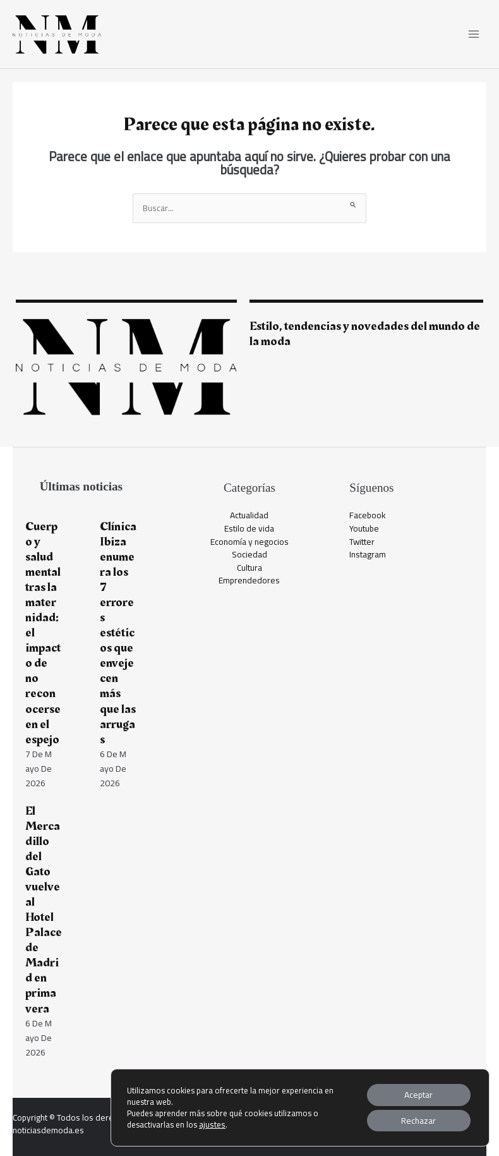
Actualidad (249, 515)
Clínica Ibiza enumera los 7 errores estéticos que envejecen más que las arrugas (118, 633)
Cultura (249, 567)
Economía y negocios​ (249, 541)
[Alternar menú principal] (474, 34)
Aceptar (416, 1093)
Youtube (364, 528)
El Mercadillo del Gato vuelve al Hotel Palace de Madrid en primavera (43, 909)
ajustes (211, 1123)
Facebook (367, 515)
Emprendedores (249, 580)
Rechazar (417, 1120)
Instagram (367, 554)
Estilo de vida (249, 528)
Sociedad (249, 554)
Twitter (362, 541)
